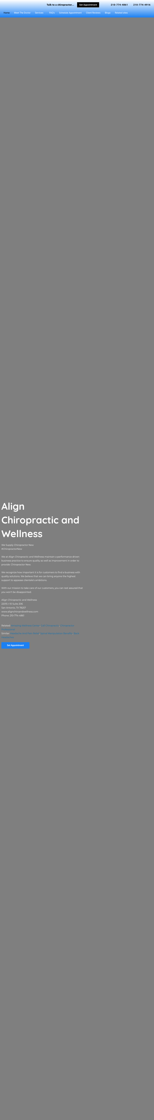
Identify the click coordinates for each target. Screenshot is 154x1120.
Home (7, 12)
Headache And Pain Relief (24, 633)
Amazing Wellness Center (25, 625)
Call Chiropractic (50, 625)
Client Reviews (93, 12)
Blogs (107, 12)
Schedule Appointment (70, 12)
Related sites (121, 12)
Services (39, 12)
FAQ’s (52, 12)
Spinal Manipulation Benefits (56, 633)
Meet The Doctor (22, 12)
